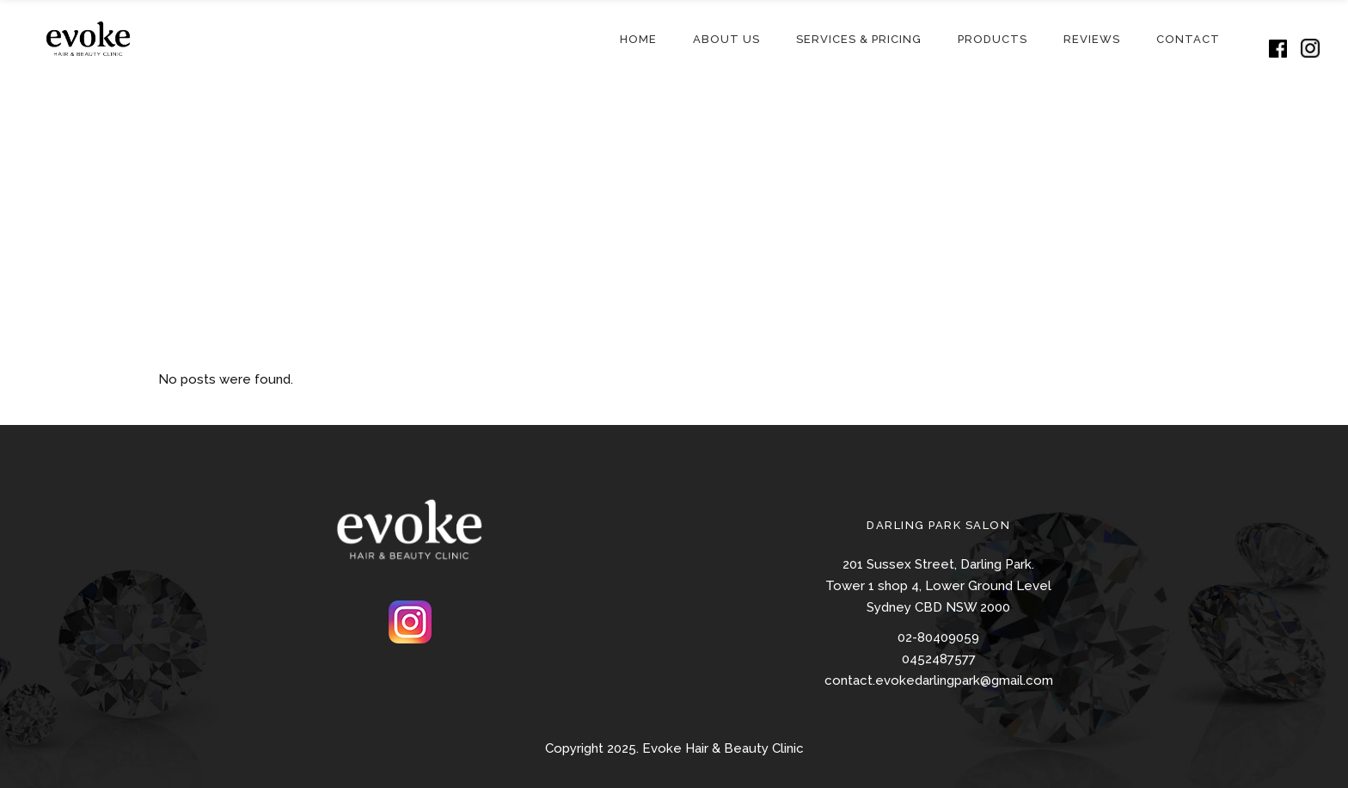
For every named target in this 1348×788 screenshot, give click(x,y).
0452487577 (939, 659)
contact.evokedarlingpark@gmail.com (938, 680)
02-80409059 (938, 637)
